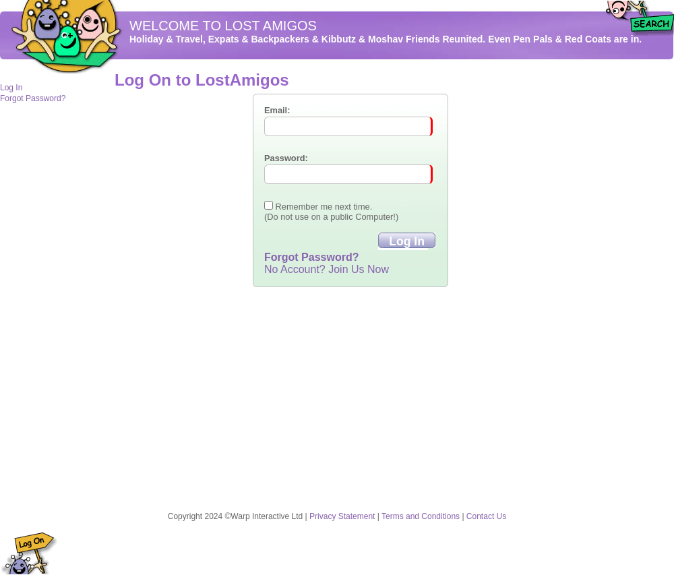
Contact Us (486, 516)
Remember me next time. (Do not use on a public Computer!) (331, 212)
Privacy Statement (342, 516)
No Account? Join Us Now (326, 269)
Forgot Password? (32, 98)
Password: (286, 158)
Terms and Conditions (420, 516)
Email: (277, 110)
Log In (11, 87)
